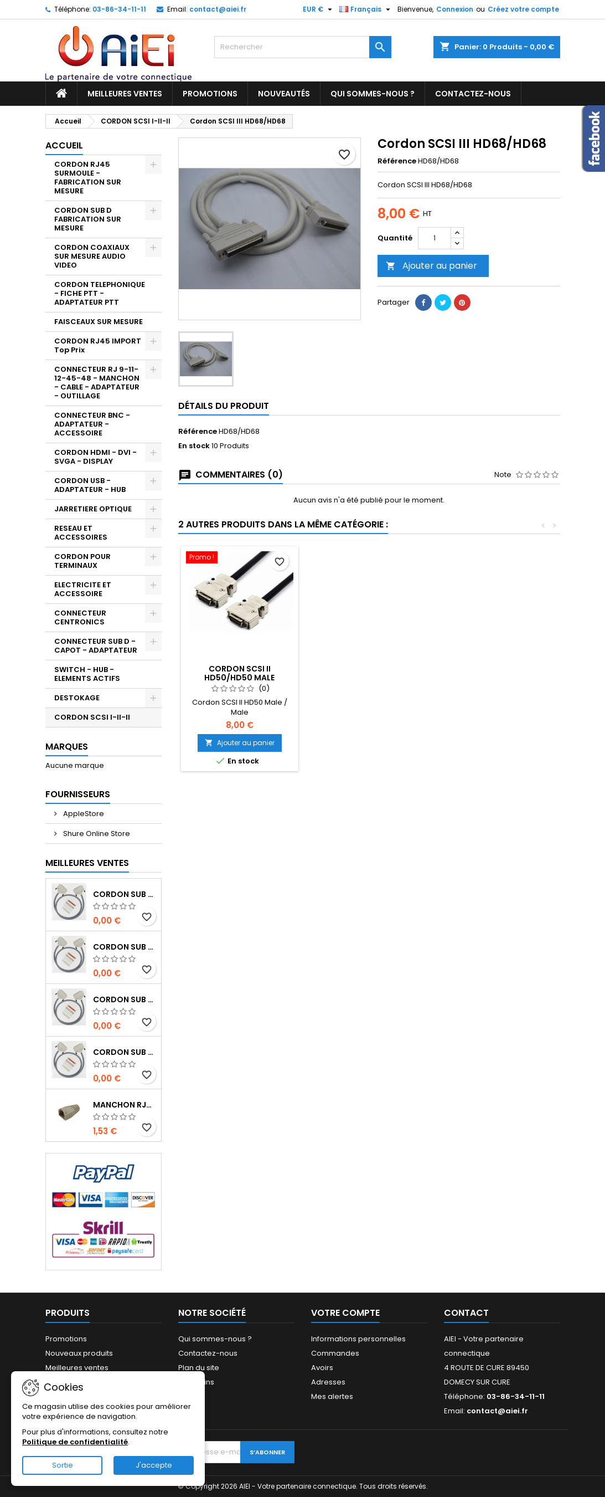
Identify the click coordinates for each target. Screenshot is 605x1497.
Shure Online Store (95, 833)
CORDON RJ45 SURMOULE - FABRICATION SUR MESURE (87, 177)
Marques (66, 746)
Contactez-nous (473, 93)
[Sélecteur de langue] (366, 9)
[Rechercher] (302, 47)
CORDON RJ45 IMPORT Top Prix (97, 345)
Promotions (210, 93)
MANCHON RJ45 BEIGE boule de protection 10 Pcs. (125, 1104)
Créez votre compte (523, 9)
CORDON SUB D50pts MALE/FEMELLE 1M (125, 1052)
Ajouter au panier (431, 265)
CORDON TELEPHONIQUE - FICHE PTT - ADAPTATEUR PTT (99, 293)
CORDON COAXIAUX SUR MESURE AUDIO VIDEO (92, 256)
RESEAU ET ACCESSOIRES (80, 532)
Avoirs (322, 1367)
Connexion (454, 9)
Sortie (62, 1465)
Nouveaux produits (79, 1353)
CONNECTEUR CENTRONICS (80, 617)
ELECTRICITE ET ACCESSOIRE (82, 589)
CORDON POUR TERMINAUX (82, 561)
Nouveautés (284, 93)
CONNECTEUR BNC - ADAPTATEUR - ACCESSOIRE (92, 424)
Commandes (335, 1353)
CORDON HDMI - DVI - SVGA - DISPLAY (95, 456)
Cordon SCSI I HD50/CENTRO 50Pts (239, 673)
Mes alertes (332, 1396)
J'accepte (154, 1465)
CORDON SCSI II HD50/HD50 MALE (362, 673)
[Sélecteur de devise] (319, 9)
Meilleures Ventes (87, 863)
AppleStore (82, 813)
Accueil (64, 145)
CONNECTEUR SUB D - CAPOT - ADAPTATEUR (95, 645)
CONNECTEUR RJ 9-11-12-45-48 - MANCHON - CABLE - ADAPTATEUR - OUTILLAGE (96, 382)
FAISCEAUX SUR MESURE (98, 321)
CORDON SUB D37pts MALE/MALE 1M (125, 946)
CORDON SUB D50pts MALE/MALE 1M (125, 894)
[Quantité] (434, 238)
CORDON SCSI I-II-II (92, 717)
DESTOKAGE (77, 698)
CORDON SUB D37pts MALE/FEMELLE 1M (125, 999)
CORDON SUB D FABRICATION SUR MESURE (87, 219)
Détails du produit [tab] (223, 405)
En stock (194, 446)
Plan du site (198, 1367)
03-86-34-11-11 (119, 9)
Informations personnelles (358, 1339)
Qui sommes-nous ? (372, 93)
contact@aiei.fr (217, 9)
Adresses (328, 1382)
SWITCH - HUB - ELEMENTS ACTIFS (87, 674)
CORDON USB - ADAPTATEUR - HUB (90, 485)
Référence (397, 161)
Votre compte (345, 1312)
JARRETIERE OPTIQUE (93, 509)
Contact (466, 1312)
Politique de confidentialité (75, 1442)
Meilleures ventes (124, 93)
